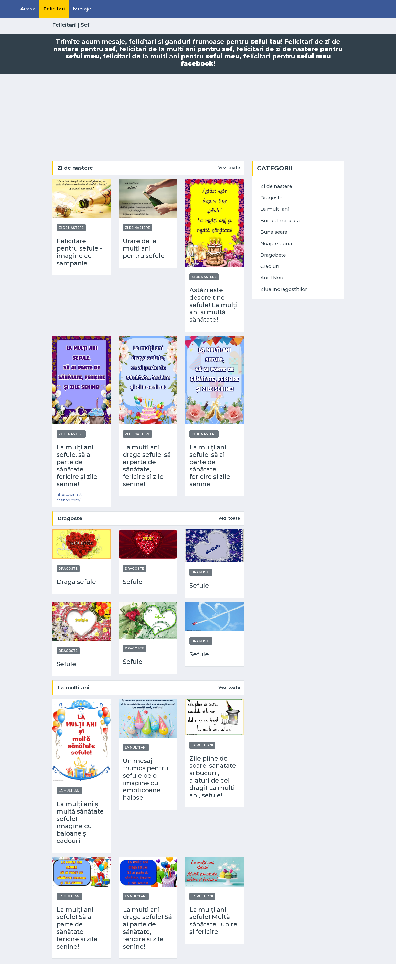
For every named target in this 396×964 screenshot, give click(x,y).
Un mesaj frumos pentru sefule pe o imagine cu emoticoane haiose (145, 779)
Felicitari (54, 9)
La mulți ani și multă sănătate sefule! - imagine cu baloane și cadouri (80, 822)
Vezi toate (229, 167)
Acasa (28, 9)
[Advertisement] (198, 117)
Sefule (132, 582)
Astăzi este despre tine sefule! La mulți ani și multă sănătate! (213, 305)
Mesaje (82, 9)
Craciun (269, 266)
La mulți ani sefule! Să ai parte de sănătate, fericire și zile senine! (77, 928)
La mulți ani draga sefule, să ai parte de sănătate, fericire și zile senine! (147, 466)
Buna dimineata (280, 220)
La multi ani (73, 688)
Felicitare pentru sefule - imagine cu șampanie (79, 252)
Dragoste (69, 518)
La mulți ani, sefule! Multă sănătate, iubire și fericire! (213, 920)
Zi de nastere (75, 168)
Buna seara (273, 232)
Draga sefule (76, 582)
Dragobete (273, 255)
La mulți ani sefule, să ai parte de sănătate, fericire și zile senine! (77, 466)
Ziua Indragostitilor (283, 289)
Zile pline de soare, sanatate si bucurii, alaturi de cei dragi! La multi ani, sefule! (212, 777)
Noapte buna (276, 243)
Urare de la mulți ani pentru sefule (144, 248)
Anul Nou (271, 278)
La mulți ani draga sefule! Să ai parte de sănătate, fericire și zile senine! (147, 928)
